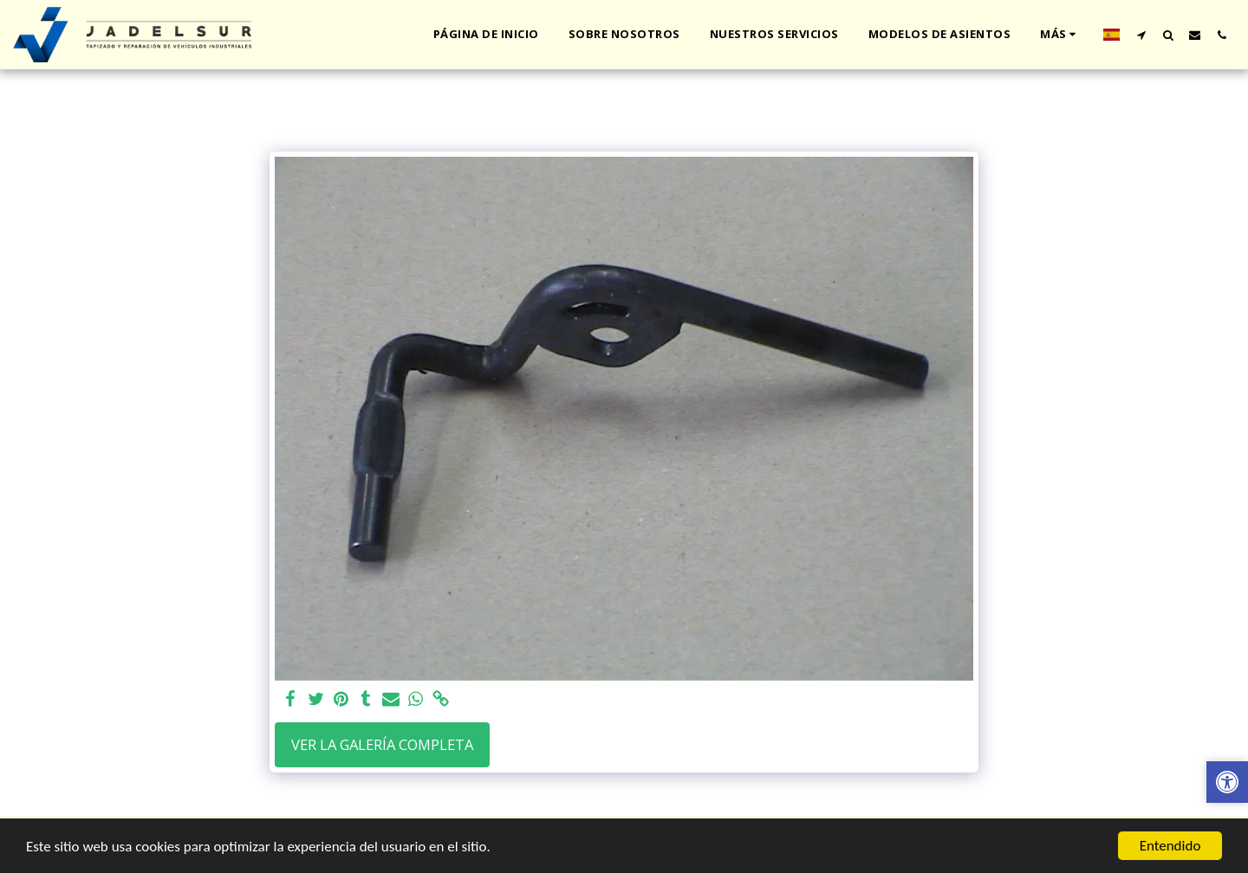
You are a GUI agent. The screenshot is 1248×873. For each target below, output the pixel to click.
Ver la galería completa (382, 744)
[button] (1141, 35)
